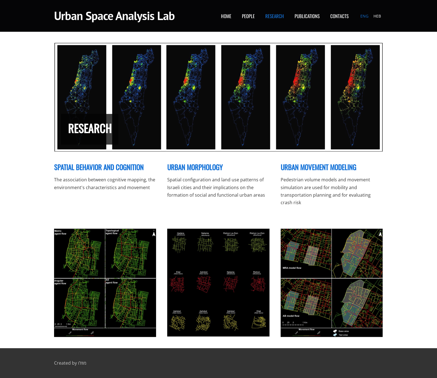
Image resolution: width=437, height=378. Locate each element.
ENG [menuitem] (364, 16)
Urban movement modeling (318, 167)
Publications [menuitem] (307, 16)
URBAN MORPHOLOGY (195, 167)
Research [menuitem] (274, 16)
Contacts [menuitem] (339, 16)
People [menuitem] (248, 16)
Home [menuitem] (226, 16)
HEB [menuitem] (377, 16)
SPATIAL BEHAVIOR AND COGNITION (99, 167)
